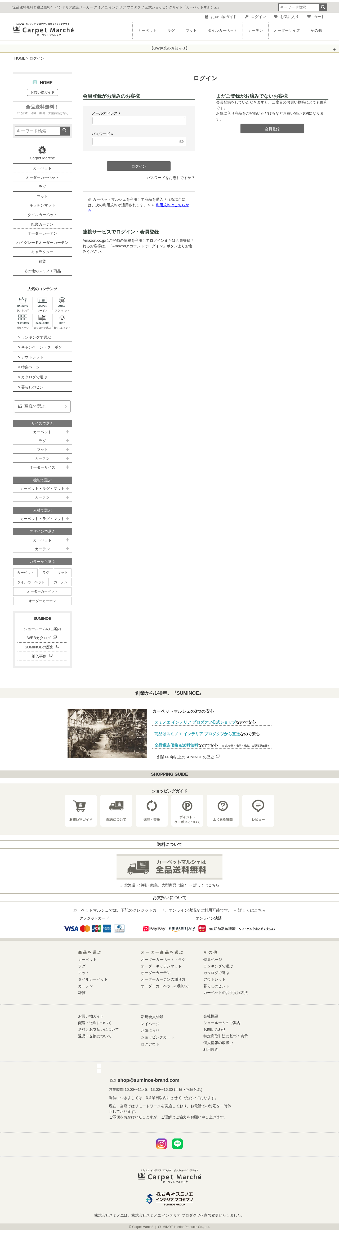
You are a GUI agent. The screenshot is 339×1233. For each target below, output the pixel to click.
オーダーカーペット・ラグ (163, 959)
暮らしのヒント (216, 986)
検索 (323, 7)
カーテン (255, 30)
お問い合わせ (214, 1029)
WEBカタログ (42, 638)
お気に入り (286, 17)
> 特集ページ (29, 367)
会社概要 (210, 1016)
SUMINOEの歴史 (42, 647)
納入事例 (42, 656)
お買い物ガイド (221, 17)
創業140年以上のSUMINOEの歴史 (189, 757)
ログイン (255, 17)
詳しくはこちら (206, 885)
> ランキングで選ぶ (34, 337)
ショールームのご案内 (42, 629)
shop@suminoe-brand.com (149, 1080)
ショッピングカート (157, 1037)
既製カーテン (42, 224)
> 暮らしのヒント (32, 387)
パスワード (103, 134)
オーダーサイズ (287, 30)
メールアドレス (107, 113)
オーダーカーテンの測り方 (163, 979)
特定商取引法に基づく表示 (225, 1036)
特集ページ (212, 959)
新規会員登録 (152, 1017)
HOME (19, 58)
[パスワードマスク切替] (181, 141)
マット (191, 30)
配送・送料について (94, 1023)
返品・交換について (94, 1036)
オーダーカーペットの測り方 (165, 986)
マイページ (150, 1024)
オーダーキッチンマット (161, 966)
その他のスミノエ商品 (42, 271)
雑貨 (42, 261)
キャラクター (42, 252)
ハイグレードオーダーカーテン (42, 242)
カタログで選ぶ (216, 973)
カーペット (147, 30)
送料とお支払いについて (98, 1029)
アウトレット (214, 979)
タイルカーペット (222, 30)
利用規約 (210, 1049)
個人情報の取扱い (218, 1043)
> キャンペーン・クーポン (40, 347)
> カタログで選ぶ (32, 377)
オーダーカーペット (42, 177)
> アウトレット (30, 357)
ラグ (171, 30)
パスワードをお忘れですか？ (171, 178)
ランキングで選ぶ (218, 966)
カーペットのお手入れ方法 (225, 992)
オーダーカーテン (42, 233)
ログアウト (150, 1044)
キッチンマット (42, 205)
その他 (316, 30)
